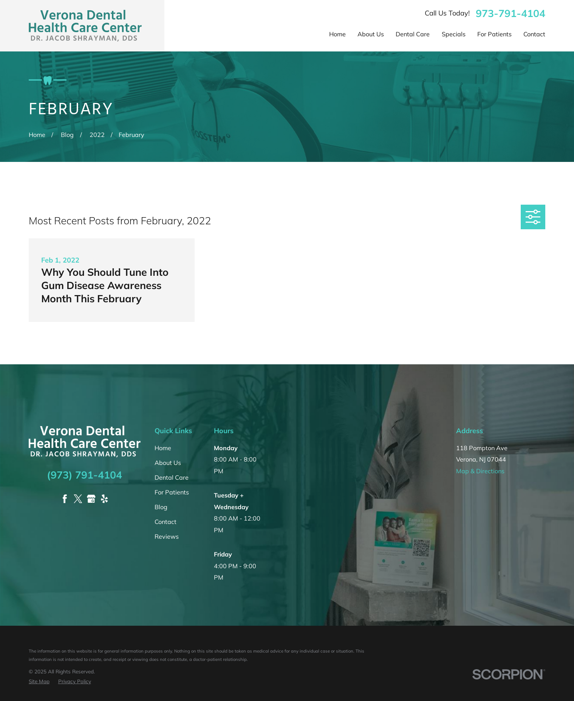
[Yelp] (104, 498)
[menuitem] (39, 681)
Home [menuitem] (337, 34)
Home (163, 448)
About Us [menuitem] (370, 34)
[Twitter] (78, 498)
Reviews (167, 536)
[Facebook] (64, 498)
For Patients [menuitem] (494, 34)
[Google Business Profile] (91, 498)
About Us (168, 462)
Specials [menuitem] (454, 34)
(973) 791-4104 (84, 474)
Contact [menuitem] (534, 34)
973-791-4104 (510, 13)
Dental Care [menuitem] (413, 34)
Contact (165, 521)
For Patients (172, 492)
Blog (161, 507)
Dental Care (172, 477)
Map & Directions (480, 471)
